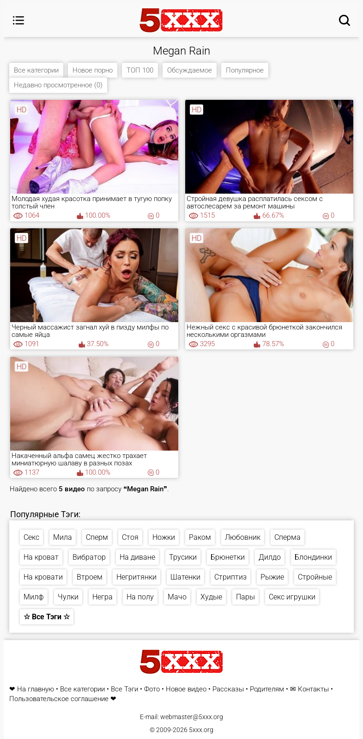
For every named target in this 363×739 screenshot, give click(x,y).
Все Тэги (124, 689)
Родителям (267, 689)
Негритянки (136, 577)
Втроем (90, 577)
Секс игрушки (292, 596)
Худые (211, 596)
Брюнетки (228, 557)
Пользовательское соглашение (59, 699)
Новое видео (186, 689)
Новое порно (93, 70)
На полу (140, 596)
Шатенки (185, 577)
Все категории (36, 70)
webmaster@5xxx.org (191, 717)
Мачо (177, 596)
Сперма (287, 537)
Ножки (163, 537)
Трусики (183, 557)
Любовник (242, 537)
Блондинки (313, 557)
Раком (200, 537)
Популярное (245, 70)
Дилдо (270, 557)
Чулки (68, 596)
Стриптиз (230, 577)
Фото (152, 689)
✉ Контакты (309, 689)
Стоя (130, 537)
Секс (31, 537)
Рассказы (228, 689)
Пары (245, 596)
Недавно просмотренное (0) (58, 85)
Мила (62, 537)
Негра (102, 596)
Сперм (97, 537)
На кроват (41, 557)
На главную (35, 689)
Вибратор (89, 557)
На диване (137, 557)
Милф (34, 596)
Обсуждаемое (189, 70)
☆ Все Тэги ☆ (47, 616)
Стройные (315, 577)
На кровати (43, 577)
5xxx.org (201, 729)
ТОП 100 (140, 70)
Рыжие (272, 577)
